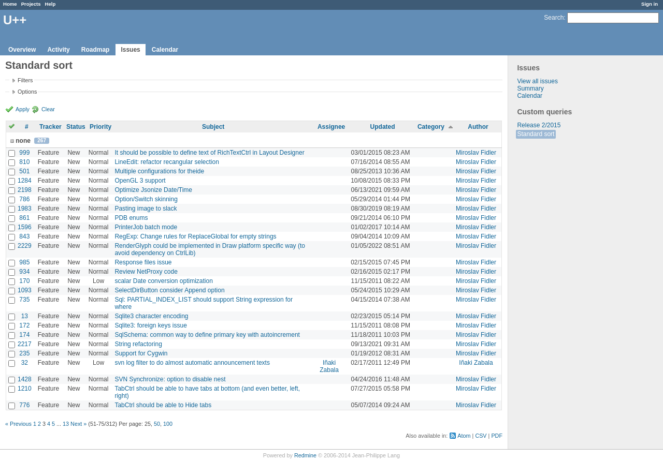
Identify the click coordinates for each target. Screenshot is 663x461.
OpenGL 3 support (139, 180)
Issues (130, 49)
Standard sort (535, 134)
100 (167, 424)
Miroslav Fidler (476, 152)
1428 (25, 379)
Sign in (649, 4)
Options (27, 91)
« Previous (18, 424)
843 (24, 236)
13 (24, 316)
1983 (25, 208)
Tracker (50, 126)
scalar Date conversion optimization (163, 281)
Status (75, 126)
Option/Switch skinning (145, 199)
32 (24, 362)
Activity (58, 49)
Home (10, 4)
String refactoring (138, 344)
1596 (25, 227)
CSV (480, 436)
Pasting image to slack (145, 208)
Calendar (165, 49)
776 (24, 405)
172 (24, 325)
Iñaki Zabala (329, 366)
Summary (530, 88)
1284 (25, 180)
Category (430, 126)
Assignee (331, 126)
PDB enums (131, 217)
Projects (31, 4)
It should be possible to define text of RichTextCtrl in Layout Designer (209, 152)
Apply (23, 109)
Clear (48, 109)
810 (24, 162)
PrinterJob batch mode (145, 227)
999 (24, 152)
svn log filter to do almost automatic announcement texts (192, 362)
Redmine (305, 455)
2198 (25, 190)
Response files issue (142, 262)
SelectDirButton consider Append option (169, 290)
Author (478, 126)
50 (157, 424)
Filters (25, 80)
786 (24, 199)
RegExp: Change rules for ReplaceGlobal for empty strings (195, 236)
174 (24, 334)
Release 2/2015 (538, 125)
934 (24, 271)
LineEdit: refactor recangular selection (166, 162)
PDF (496, 436)
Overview (22, 49)
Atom (463, 436)
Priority (100, 126)
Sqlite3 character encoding (151, 316)
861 (24, 217)
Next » (78, 424)
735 (24, 299)
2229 (25, 245)
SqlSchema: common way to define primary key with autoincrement (207, 334)
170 (24, 281)
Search (554, 17)
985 (24, 262)
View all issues (537, 81)
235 (24, 353)
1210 (25, 388)
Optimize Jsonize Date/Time (153, 190)
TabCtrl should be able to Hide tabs (162, 405)
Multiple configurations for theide (159, 171)
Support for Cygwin (140, 353)
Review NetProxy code (145, 271)
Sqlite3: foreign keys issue (150, 325)
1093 (25, 290)
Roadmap (95, 49)
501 (24, 171)
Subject (213, 126)
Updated (382, 126)
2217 (25, 344)
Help (50, 4)
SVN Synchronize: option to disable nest (169, 379)
